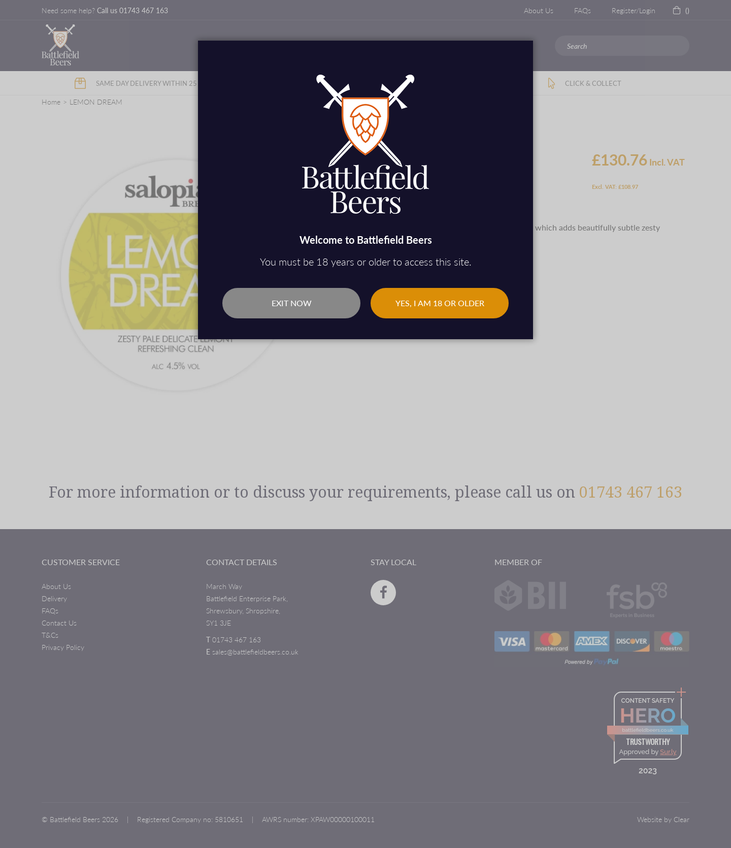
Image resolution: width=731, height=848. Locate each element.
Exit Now (292, 303)
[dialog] (365, 424)
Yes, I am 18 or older (439, 303)
